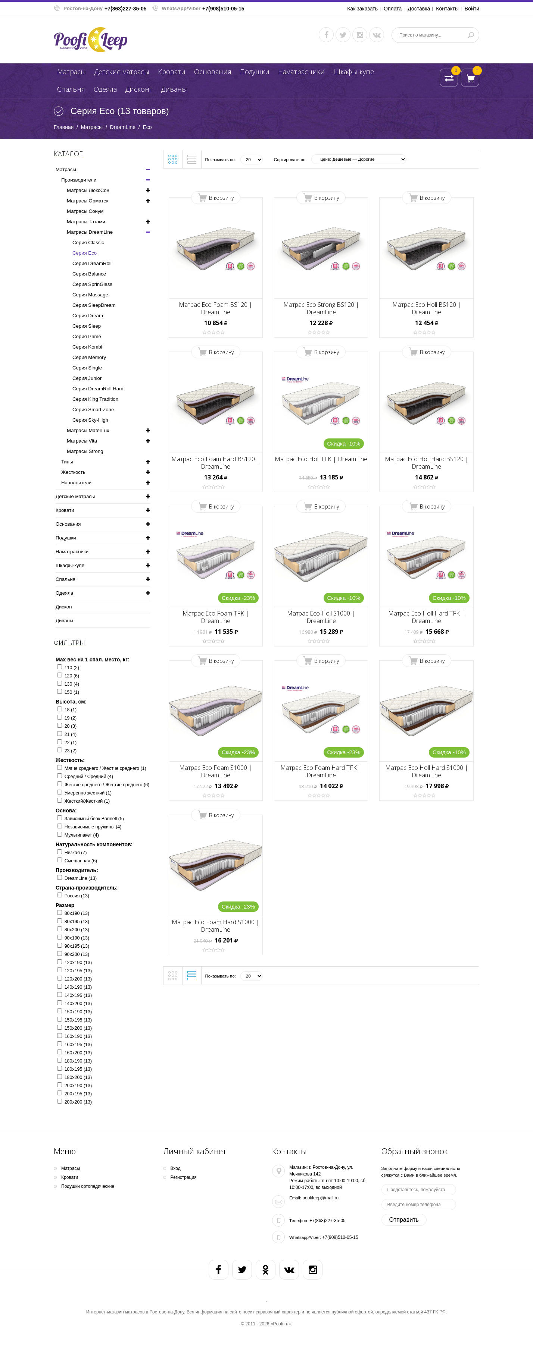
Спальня (71, 89)
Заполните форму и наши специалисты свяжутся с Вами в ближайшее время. (420, 1171)
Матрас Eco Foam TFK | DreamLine (216, 617)
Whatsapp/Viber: (305, 1237)
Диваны (174, 89)
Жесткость (73, 472)
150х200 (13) (78, 1028)
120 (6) (72, 676)
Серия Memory (89, 357)
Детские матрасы (121, 71)
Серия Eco (84, 253)
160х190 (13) (78, 1036)
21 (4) (71, 734)
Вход (176, 1168)
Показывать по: (220, 159)
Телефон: (298, 1220)
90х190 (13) (77, 938)
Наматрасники (301, 71)
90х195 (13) (77, 946)
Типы (67, 462)
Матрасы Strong (85, 451)
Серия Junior (87, 378)
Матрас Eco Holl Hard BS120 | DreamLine (426, 462)
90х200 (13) (77, 954)
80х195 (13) (77, 921)
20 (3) (71, 726)
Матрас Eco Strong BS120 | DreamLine (321, 308)
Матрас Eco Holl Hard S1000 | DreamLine (426, 771)
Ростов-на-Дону (83, 8)
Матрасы (71, 71)
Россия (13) (77, 895)
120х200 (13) (78, 979)
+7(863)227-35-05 (125, 9)
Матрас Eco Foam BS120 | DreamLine (215, 308)
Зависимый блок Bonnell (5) (94, 818)
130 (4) (72, 684)
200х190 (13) (78, 1085)
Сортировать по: (290, 159)
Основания (212, 71)
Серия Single (87, 368)
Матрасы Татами (86, 221)
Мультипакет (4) (82, 835)
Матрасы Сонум (85, 211)
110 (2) (72, 667)
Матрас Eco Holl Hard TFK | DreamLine (426, 617)
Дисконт (139, 89)
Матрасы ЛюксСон (88, 190)
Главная (64, 127)
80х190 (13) (77, 913)
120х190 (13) (78, 962)
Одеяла (105, 89)
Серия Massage (90, 295)
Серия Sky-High (90, 420)
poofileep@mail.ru (320, 1197)
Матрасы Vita (82, 441)
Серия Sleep (86, 326)
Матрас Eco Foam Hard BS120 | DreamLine (215, 462)
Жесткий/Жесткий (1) (87, 801)
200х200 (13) (78, 1102)
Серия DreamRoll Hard (98, 388)
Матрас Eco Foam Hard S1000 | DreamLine (215, 926)
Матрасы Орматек (87, 201)
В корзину (221, 197)
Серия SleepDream (94, 305)
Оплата (393, 9)
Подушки (254, 71)
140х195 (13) (78, 995)
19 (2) (71, 718)
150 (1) (72, 692)
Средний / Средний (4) (89, 776)
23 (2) (71, 750)
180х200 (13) (78, 1077)
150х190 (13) (78, 1011)
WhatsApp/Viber (181, 8)
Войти (472, 9)
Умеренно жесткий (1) (88, 793)
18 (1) (71, 709)
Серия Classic (88, 242)
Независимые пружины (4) (93, 827)
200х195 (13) (78, 1093)
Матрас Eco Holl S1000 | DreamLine (321, 617)
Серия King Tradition (95, 399)
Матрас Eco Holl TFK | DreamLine (321, 459)
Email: (295, 1198)
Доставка (419, 9)
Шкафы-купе (353, 71)
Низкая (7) (76, 852)
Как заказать (362, 9)
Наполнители (76, 482)
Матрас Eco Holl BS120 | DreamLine (426, 308)
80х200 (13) (77, 929)
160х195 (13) (78, 1044)
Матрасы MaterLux (88, 430)
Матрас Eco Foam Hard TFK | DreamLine (321, 771)
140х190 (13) (78, 987)
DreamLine (122, 127)
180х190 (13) (78, 1061)
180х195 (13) (78, 1069)
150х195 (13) (78, 1020)
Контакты (447, 9)
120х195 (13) (78, 970)
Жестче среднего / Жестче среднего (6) (107, 784)
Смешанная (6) (81, 860)
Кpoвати (172, 71)
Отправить (404, 1220)
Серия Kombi (87, 347)
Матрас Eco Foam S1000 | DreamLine (215, 771)
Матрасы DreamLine (90, 232)
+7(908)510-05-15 (223, 9)
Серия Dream (87, 315)
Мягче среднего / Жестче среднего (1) (105, 768)
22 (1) (71, 742)
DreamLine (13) (81, 878)
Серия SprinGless (92, 284)
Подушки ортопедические (87, 1186)
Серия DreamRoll (92, 263)
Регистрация (184, 1177)
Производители (78, 180)
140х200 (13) (78, 1003)
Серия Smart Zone (93, 409)
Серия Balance (89, 274)
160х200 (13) (78, 1052)
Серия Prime (86, 336)
